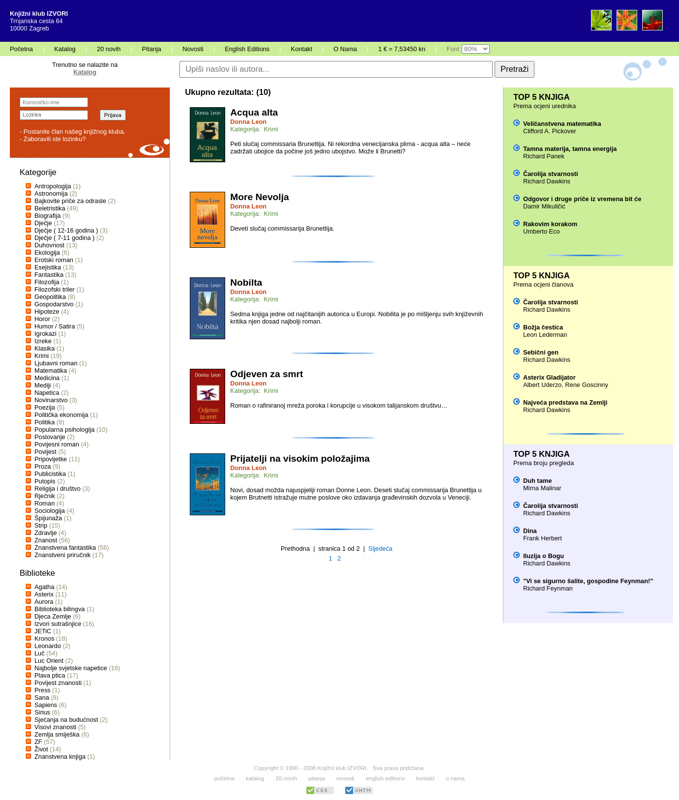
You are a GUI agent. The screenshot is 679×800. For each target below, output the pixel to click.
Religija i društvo (57, 488)
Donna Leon (248, 121)
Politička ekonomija (61, 414)
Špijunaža (48, 518)
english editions (385, 778)
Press (42, 690)
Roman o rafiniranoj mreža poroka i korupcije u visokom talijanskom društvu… (338, 405)
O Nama (345, 49)
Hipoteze (46, 311)
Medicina (46, 378)
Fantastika (48, 274)
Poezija (44, 407)
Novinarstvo (51, 400)
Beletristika (49, 208)
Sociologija (49, 510)
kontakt (425, 778)
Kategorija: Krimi (254, 129)
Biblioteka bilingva (59, 609)
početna (224, 778)
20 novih (108, 49)
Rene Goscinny (586, 384)
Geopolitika (50, 296)
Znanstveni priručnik (62, 555)
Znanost (45, 540)
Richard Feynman (548, 588)
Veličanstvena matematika (562, 123)
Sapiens (45, 705)
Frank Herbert (542, 538)
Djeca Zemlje (52, 616)
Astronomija (51, 193)
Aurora (43, 601)
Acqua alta (254, 112)
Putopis (45, 481)
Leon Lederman (545, 334)
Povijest (45, 451)
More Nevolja (259, 197)
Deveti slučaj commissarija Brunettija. (282, 228)
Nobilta (246, 282)
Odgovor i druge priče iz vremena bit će (582, 199)
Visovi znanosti (55, 727)
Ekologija (47, 252)
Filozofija (46, 282)
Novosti (193, 49)
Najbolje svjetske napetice (70, 668)
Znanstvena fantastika (65, 547)
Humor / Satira (54, 326)
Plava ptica (49, 675)
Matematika (50, 370)
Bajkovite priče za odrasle (70, 201)
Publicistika (50, 473)
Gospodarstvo (54, 304)
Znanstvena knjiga (60, 756)
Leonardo (47, 646)
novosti (345, 778)
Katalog (64, 49)
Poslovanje (49, 437)
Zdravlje (45, 532)
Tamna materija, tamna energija (570, 148)
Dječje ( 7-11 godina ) (64, 237)
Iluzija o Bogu (543, 556)
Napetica (46, 392)
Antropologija (52, 186)
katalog (255, 778)
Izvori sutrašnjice (57, 623)
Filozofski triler (54, 289)
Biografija (47, 215)
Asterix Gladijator (549, 377)
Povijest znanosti (58, 682)
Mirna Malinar (542, 488)
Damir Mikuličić (544, 206)
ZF (38, 741)
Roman (44, 503)
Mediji (42, 385)
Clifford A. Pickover (549, 131)
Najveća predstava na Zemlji (565, 402)
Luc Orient (48, 660)
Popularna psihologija (64, 429)
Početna (21, 49)
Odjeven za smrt (266, 374)
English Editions (247, 49)
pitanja (316, 778)
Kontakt (301, 49)
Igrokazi (45, 333)
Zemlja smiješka (57, 734)
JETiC (42, 631)
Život (41, 749)
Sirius (42, 712)
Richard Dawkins (546, 181)
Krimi (41, 355)
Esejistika (47, 267)
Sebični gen (541, 352)
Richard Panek (543, 156)
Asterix (44, 594)
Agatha (44, 587)
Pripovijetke (50, 459)
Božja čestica (543, 327)
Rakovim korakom (550, 224)
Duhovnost (49, 245)
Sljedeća (380, 548)
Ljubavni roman (56, 363)
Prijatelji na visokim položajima (300, 458)
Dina (530, 530)
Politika (44, 422)
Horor (42, 319)
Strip (40, 525)
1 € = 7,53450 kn (401, 49)
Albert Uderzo (542, 384)
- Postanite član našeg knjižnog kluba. (72, 131)
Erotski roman (53, 260)
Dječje (43, 223)
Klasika (44, 348)
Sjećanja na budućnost (66, 719)
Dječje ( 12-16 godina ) (66, 230)
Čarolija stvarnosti (550, 174)
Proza (42, 466)
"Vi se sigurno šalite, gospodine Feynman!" (588, 581)
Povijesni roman (56, 444)
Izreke (43, 341)
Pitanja (151, 49)
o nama (455, 778)
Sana (41, 697)
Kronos (44, 638)
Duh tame (537, 480)
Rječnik (44, 496)
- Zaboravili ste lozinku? (53, 139)
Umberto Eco (541, 231)
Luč (39, 653)
